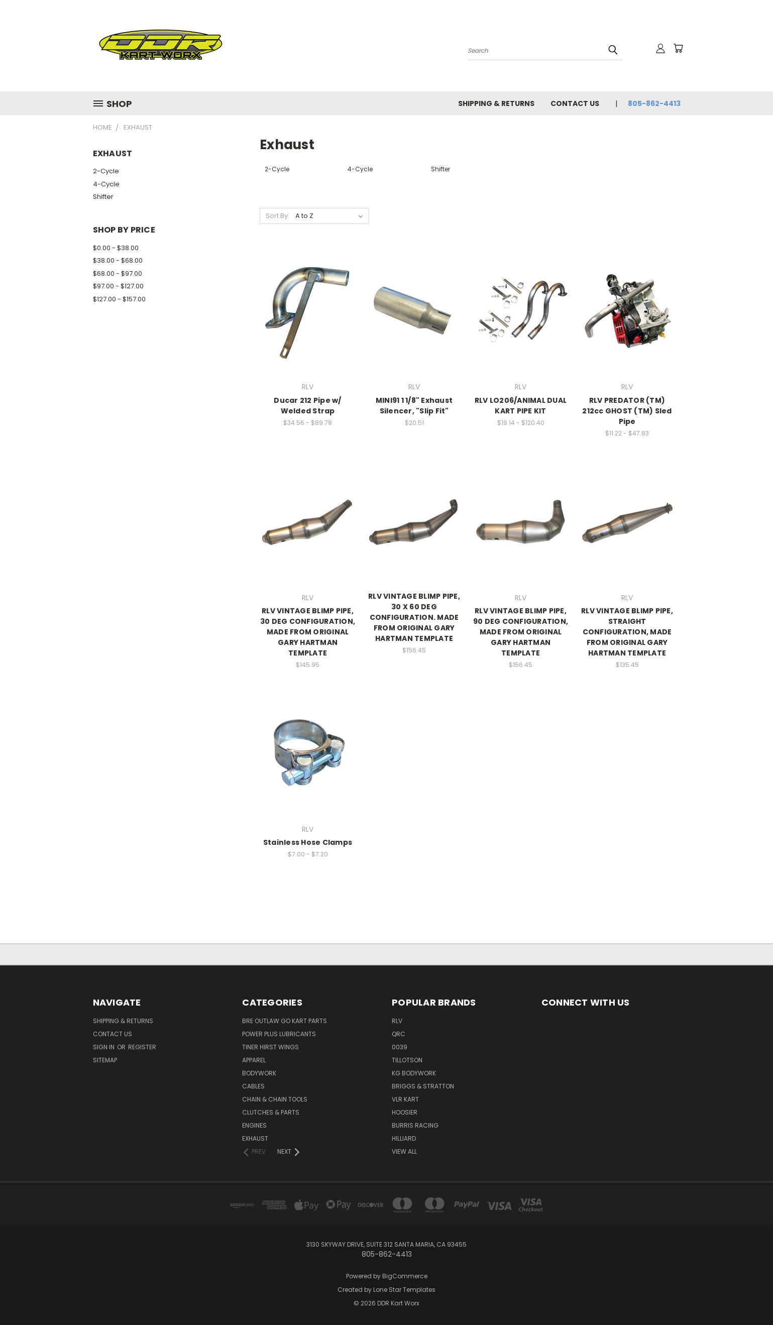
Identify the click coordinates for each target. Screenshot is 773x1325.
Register (142, 1047)
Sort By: (277, 215)
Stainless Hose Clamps (307, 842)
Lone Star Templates (404, 1289)
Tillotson (407, 1060)
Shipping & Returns (496, 103)
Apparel (254, 1060)
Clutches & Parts (270, 1112)
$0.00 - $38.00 (116, 248)
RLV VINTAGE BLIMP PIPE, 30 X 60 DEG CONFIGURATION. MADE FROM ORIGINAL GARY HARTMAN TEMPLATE (414, 617)
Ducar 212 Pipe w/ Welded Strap (307, 405)
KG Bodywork (414, 1073)
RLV (397, 1021)
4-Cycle (106, 184)
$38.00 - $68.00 (118, 260)
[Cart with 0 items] (678, 48)
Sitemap (105, 1060)
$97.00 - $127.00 (118, 286)
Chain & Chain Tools (274, 1099)
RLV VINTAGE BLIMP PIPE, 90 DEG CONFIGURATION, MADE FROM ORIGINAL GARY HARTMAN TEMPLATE (520, 632)
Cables (253, 1086)
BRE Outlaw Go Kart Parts (284, 1021)
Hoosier (404, 1112)
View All (404, 1151)
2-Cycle (106, 171)
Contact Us (574, 103)
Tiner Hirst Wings (270, 1047)
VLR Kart (405, 1099)
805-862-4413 (654, 103)
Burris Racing (415, 1125)
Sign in (104, 1047)
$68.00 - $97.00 (117, 273)
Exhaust (255, 1138)
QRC (398, 1034)
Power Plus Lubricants (279, 1034)
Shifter (103, 196)
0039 (399, 1047)
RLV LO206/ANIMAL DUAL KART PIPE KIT (521, 405)
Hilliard (404, 1138)
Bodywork (259, 1073)
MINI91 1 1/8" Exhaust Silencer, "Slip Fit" (414, 405)
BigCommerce (404, 1276)
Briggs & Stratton (423, 1086)
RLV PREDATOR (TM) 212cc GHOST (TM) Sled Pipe (627, 410)
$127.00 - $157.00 (119, 299)
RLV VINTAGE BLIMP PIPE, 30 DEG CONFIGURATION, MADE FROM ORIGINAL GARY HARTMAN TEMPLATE (307, 632)
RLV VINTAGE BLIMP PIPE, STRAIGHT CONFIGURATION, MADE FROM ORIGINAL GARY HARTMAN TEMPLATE (627, 632)
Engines (254, 1125)
